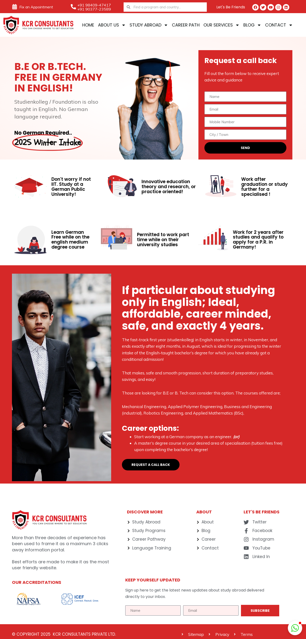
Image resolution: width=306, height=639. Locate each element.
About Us (112, 25)
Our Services (221, 25)
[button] (295, 628)
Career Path (186, 25)
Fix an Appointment (36, 7)
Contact (279, 25)
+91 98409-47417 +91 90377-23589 (94, 7)
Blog (252, 25)
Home (88, 25)
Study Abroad (149, 25)
